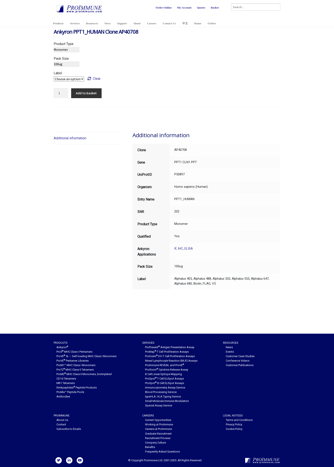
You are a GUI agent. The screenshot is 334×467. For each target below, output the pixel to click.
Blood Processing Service (161, 392)
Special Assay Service (158, 405)
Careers (151, 23)
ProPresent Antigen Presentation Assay (169, 347)
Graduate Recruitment (158, 433)
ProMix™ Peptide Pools (70, 392)
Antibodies (63, 396)
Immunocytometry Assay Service (165, 387)
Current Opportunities (158, 420)
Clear (97, 79)
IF (175, 248)
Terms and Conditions (239, 420)
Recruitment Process (157, 438)
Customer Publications (239, 365)
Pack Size (61, 59)
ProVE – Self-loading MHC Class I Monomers (86, 356)
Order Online (163, 7)
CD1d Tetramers (66, 378)
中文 (185, 23)
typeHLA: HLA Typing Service (163, 396)
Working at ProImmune (159, 424)
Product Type (63, 44)
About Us (62, 420)
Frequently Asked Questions (162, 451)
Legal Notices (233, 415)
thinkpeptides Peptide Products (76, 387)
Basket (215, 7)
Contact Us (169, 23)
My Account (184, 7)
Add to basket (86, 93)
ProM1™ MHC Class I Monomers (75, 365)
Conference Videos (237, 360)
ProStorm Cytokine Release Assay (166, 369)
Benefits (150, 447)
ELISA (188, 248)
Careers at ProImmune (158, 429)
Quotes (201, 7)
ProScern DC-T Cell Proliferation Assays (170, 356)
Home (197, 23)
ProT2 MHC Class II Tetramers (75, 369)
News (107, 23)
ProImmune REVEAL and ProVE (164, 365)
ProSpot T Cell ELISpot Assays (164, 378)
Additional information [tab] (70, 138)
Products (58, 23)
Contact (61, 424)
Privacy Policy (234, 424)
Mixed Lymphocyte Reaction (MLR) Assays (171, 360)
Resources (92, 23)
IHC (180, 248)
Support (122, 23)
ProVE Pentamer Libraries (72, 360)
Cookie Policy (234, 429)
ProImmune (61, 415)
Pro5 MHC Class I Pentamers (74, 351)
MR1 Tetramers (65, 383)
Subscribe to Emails (68, 429)
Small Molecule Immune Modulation (167, 401)
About (137, 23)
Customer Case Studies (240, 356)
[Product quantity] (61, 93)
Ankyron (62, 347)
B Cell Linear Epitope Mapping (163, 374)
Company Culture (155, 442)
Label (58, 73)
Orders (212, 23)
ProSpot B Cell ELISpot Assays (164, 383)
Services (75, 23)
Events (230, 351)
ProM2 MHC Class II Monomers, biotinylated (84, 374)
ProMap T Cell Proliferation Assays (167, 351)
